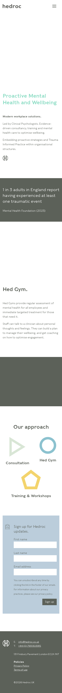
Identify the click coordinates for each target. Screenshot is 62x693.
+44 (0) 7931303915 (29, 645)
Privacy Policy (21, 665)
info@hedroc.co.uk (28, 641)
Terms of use (20, 669)
